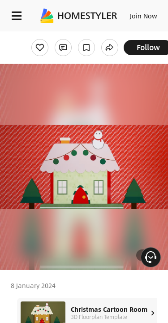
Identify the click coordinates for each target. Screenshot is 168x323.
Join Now (143, 16)
